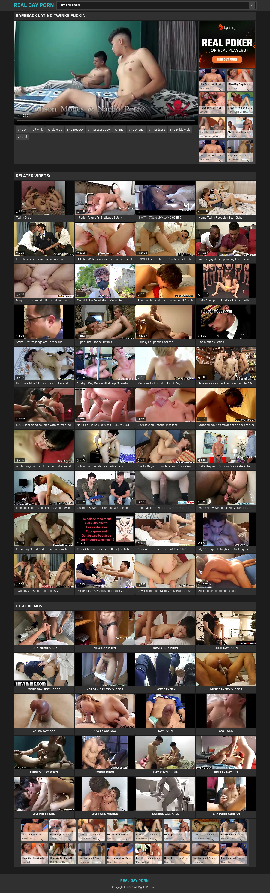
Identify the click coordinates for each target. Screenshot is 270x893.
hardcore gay (101, 129)
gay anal (138, 129)
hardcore (159, 129)
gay (24, 129)
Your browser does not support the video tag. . (106, 73)
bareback (77, 129)
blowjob (56, 129)
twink (39, 129)
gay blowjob (182, 129)
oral (24, 136)
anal (121, 129)
